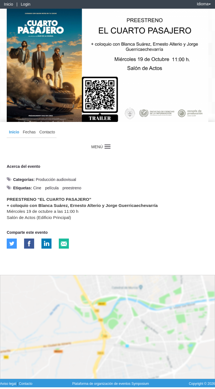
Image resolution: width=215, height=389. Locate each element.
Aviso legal (8, 384)
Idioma (204, 4)
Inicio (8, 4)
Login (25, 4)
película (52, 188)
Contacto (47, 132)
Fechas (29, 132)
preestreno (71, 188)
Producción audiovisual (56, 179)
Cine (37, 188)
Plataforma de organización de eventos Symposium (110, 384)
